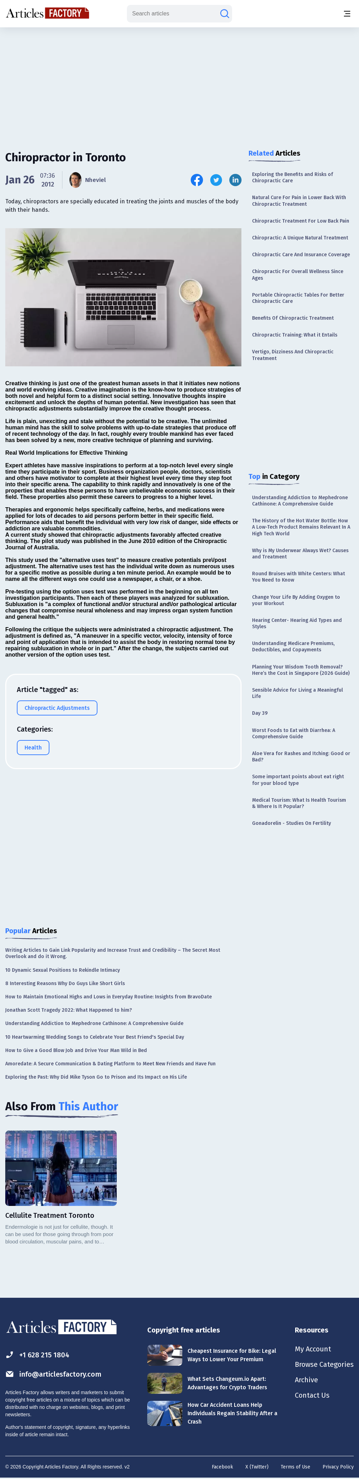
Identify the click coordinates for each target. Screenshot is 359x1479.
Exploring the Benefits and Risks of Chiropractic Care (292, 177)
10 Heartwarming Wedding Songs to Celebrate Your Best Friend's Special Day (94, 1037)
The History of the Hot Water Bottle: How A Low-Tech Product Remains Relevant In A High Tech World (301, 527)
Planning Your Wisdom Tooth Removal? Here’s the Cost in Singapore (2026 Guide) (301, 670)
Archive (306, 1380)
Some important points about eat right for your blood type (298, 780)
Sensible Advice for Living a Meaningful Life (297, 693)
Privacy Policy (338, 1467)
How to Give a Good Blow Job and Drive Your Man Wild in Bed (76, 1050)
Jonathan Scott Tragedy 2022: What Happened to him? (68, 1010)
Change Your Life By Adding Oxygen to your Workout (296, 600)
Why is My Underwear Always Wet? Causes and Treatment (300, 554)
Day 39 (259, 713)
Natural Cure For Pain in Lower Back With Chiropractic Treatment (299, 201)
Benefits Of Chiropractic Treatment (293, 318)
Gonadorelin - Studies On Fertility (291, 823)
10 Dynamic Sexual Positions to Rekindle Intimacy (62, 970)
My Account (313, 1349)
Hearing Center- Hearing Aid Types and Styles (297, 623)
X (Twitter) (257, 1467)
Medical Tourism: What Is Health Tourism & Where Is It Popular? (299, 803)
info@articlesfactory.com (53, 1374)
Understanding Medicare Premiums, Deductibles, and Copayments (293, 646)
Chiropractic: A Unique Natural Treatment (300, 238)
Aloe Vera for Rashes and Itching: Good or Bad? (301, 757)
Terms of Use (295, 1467)
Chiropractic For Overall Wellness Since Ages (297, 275)
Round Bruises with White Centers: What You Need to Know (298, 577)
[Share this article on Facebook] (197, 180)
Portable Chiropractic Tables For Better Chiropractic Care (298, 298)
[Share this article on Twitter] (216, 180)
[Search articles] (224, 13)
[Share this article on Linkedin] (235, 180)
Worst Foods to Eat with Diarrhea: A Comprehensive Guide (293, 733)
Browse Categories (324, 1364)
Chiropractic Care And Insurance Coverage (301, 255)
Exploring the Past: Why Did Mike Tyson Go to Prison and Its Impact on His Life (96, 1077)
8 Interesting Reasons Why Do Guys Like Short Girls (65, 983)
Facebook (222, 1467)
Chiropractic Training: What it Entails (294, 335)
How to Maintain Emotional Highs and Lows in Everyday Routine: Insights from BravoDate (108, 997)
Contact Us (312, 1395)
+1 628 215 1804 (37, 1354)
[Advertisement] (179, 82)
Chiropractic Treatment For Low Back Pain (300, 221)
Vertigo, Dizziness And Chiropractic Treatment (292, 355)
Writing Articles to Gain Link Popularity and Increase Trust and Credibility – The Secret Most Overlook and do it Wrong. (112, 953)
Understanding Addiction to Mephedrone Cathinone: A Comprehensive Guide (300, 501)
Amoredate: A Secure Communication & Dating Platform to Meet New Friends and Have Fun (110, 1064)
